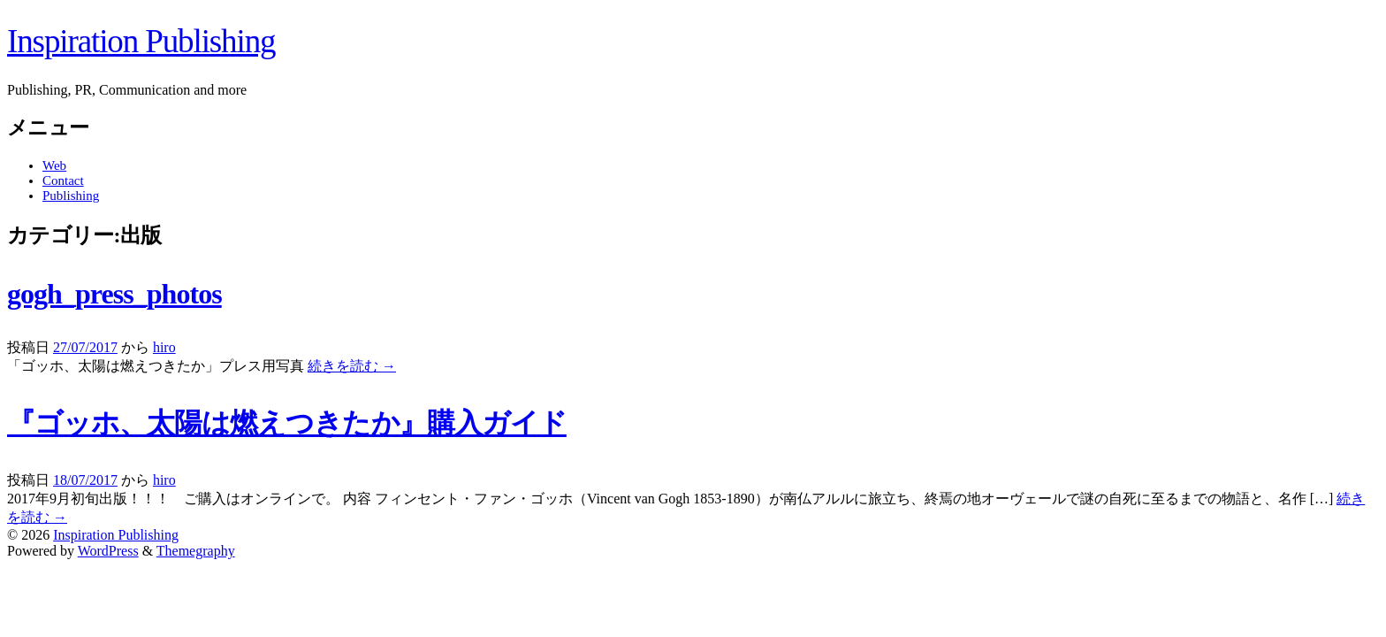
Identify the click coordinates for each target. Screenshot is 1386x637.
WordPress (108, 550)
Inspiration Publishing (141, 41)
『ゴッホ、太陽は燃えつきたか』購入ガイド (287, 423)
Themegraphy (195, 550)
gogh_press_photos (114, 294)
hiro (164, 347)
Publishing (70, 195)
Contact (63, 180)
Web (54, 165)
